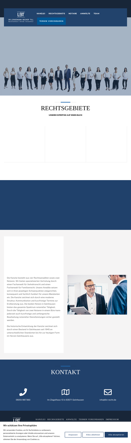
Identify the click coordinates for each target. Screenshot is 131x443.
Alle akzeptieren (116, 435)
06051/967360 (23, 403)
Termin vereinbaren (53, 24)
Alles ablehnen (93, 435)
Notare (74, 16)
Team (98, 16)
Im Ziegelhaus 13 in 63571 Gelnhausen (65, 403)
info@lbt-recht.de (108, 403)
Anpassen (73, 435)
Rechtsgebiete (58, 16)
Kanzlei (42, 16)
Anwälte (87, 16)
